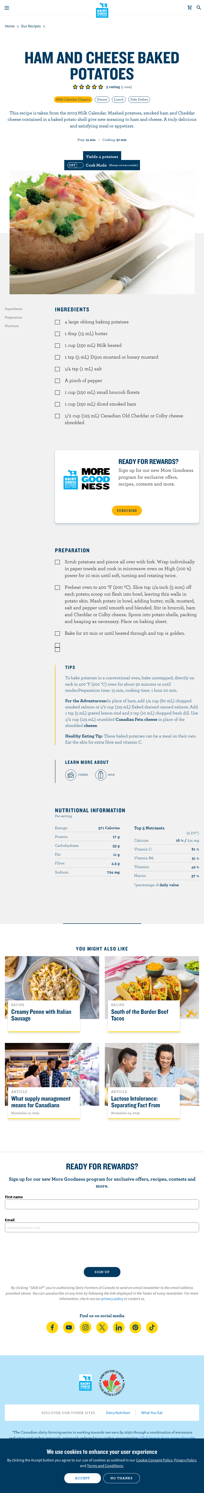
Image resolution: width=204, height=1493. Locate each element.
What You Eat (151, 1412)
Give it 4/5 (94, 86)
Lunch (119, 99)
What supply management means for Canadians (41, 1102)
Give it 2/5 (81, 86)
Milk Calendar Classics (73, 99)
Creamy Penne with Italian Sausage (41, 1015)
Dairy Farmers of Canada (102, 10)
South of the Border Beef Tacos (139, 1015)
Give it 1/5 (75, 86)
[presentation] (102, 1249)
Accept (82, 1478)
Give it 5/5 (100, 86)
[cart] (190, 8)
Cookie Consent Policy (154, 1460)
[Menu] (7, 8)
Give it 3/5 (88, 86)
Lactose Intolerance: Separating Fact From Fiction (135, 1105)
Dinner (102, 99)
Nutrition (12, 326)
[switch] (102, 165)
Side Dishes (139, 99)
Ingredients (13, 309)
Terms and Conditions (105, 1465)
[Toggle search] (199, 8)
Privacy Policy (185, 1460)
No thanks (121, 1478)
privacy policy (112, 1298)
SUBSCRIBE (127, 510)
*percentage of (156, 884)
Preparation (13, 317)
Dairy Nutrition (118, 1412)
